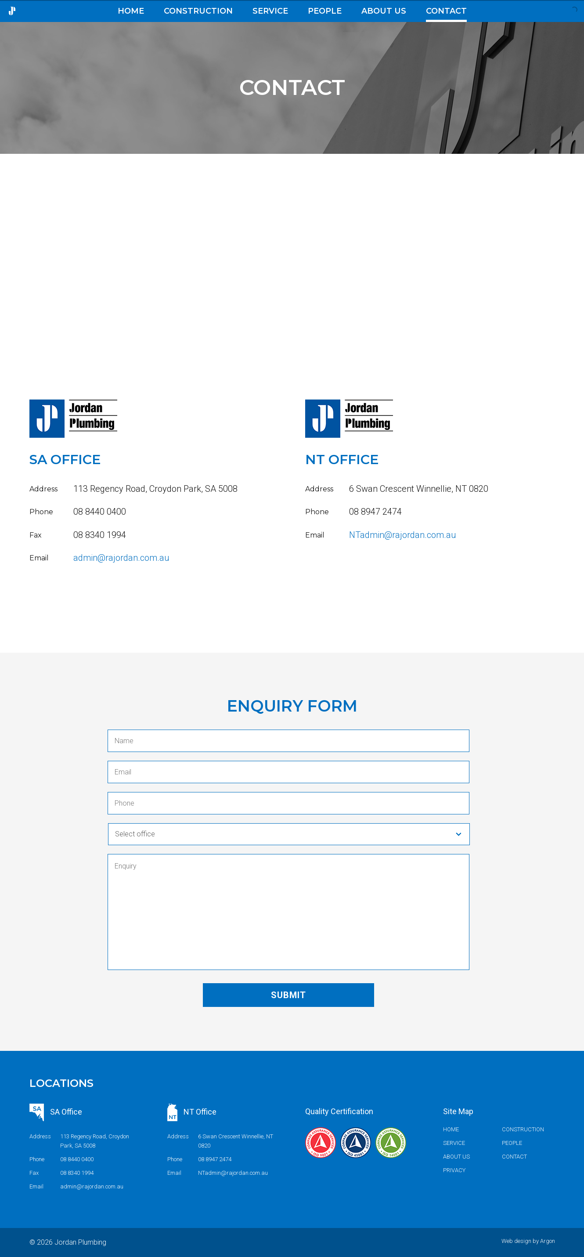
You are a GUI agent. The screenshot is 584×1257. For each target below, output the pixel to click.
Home (131, 11)
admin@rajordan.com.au (121, 557)
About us (383, 11)
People (325, 11)
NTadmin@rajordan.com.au (402, 535)
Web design (516, 1241)
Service (270, 11)
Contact (446, 11)
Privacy (454, 1170)
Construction (198, 11)
